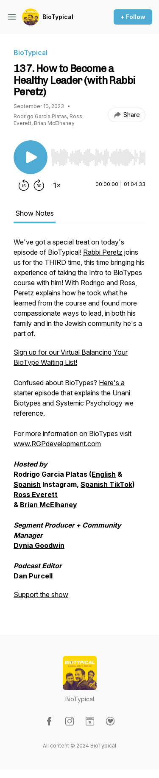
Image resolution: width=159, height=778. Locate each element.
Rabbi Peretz (103, 252)
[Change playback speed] (56, 185)
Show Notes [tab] (34, 213)
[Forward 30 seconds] (39, 185)
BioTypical (57, 16)
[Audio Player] (98, 155)
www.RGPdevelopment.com (57, 443)
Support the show (41, 594)
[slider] (98, 158)
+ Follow (132, 16)
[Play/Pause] (30, 157)
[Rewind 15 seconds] (24, 185)
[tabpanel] (79, 422)
